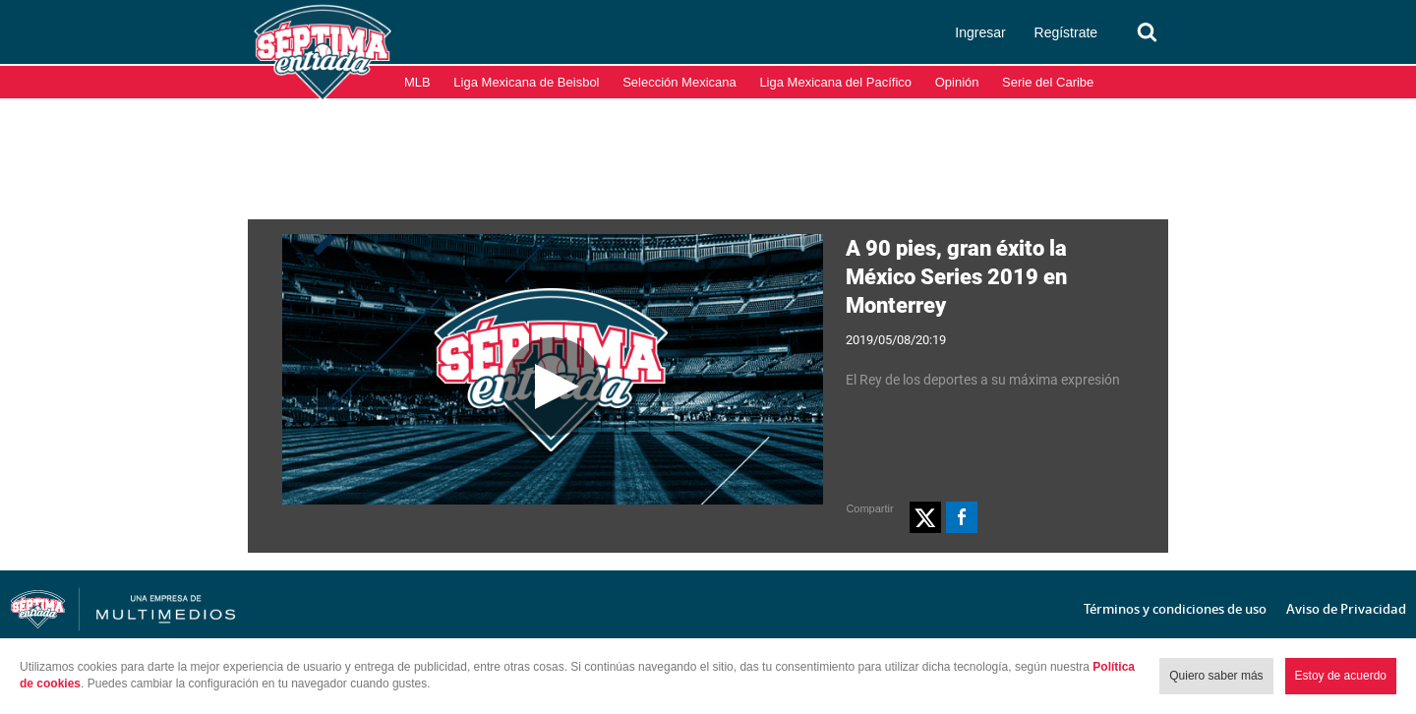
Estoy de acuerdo (1340, 676)
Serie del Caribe (1047, 82)
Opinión (957, 82)
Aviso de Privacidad (1346, 609)
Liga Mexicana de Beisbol (526, 82)
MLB (417, 82)
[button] (925, 517)
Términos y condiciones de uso (1175, 609)
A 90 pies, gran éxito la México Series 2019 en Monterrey (956, 277)
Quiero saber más (1216, 676)
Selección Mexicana (679, 82)
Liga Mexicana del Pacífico (835, 82)
